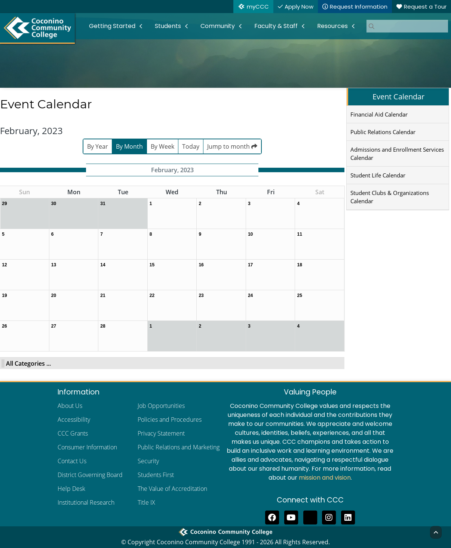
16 (201, 264)
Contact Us (72, 461)
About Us (70, 406)
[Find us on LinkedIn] (348, 517)
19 (4, 295)
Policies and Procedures (170, 419)
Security (148, 461)
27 (53, 326)
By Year (97, 146)
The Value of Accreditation (172, 488)
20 (53, 295)
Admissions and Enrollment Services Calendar (397, 153)
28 (102, 326)
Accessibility (74, 419)
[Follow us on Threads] (310, 517)
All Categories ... (28, 363)
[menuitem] (116, 26)
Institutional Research (86, 502)
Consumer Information (87, 447)
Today (190, 146)
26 (4, 326)
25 (299, 295)
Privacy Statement (161, 433)
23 (201, 295)
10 (250, 234)
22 (152, 295)
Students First (156, 475)
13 (53, 264)
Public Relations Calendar (382, 132)
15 (152, 264)
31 (102, 203)
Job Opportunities (161, 406)
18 (299, 264)
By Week (162, 146)
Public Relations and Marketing (179, 447)
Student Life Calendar (377, 175)
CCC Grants (73, 433)
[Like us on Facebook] (272, 517)
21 (102, 295)
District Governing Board (90, 475)
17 (250, 264)
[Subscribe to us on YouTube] (291, 517)
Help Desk (71, 488)
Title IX (146, 502)
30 (53, 203)
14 (102, 264)
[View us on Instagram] (329, 517)
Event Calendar (398, 97)
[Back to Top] (436, 532)
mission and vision (325, 477)
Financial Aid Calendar (379, 114)
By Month (129, 146)
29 (4, 203)
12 (4, 264)
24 (250, 295)
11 (299, 234)
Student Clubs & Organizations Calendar (389, 197)
